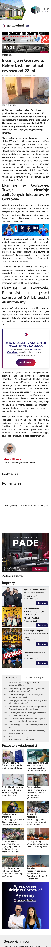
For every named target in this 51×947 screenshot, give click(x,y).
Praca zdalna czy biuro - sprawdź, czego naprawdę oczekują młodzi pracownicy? (27, 690)
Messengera (35, 349)
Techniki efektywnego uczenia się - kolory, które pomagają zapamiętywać (26, 696)
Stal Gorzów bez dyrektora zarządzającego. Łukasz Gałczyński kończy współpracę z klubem (27, 708)
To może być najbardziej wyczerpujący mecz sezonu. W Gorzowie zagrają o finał (28, 714)
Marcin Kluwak (12, 459)
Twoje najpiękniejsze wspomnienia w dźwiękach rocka (36, 634)
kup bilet (42, 603)
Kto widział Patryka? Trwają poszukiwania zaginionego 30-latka (24, 684)
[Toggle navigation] (45, 26)
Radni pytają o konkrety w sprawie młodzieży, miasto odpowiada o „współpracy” (28, 702)
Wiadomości (8, 55)
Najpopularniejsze (34, 677)
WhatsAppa (12, 352)
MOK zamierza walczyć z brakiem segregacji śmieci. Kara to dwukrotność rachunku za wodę (27, 720)
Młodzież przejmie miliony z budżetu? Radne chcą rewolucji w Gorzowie (27, 732)
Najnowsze (11, 678)
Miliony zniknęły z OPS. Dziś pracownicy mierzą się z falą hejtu (28, 726)
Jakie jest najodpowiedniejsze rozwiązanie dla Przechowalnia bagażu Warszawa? (25, 738)
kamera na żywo (41, 506)
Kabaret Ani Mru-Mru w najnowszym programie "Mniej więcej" (35, 593)
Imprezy (8, 583)
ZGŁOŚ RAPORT (26, 362)
